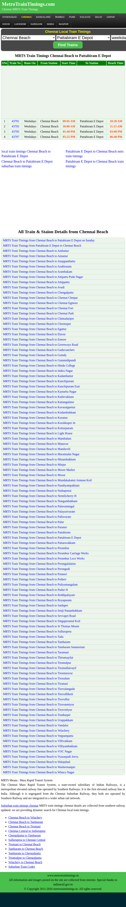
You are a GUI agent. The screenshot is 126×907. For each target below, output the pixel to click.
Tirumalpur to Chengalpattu (25, 857)
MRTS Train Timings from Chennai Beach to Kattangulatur (38, 402)
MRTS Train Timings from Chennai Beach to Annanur (35, 256)
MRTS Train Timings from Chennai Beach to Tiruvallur (36, 699)
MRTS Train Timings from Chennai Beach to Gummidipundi (39, 360)
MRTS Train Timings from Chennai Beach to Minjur (34, 464)
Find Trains (68, 45)
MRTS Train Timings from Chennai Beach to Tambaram (36, 641)
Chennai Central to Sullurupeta (26, 831)
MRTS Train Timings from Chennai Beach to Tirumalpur (37, 662)
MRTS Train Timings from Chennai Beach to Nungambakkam (40, 501)
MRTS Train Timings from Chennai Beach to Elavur (34, 334)
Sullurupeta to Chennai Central (26, 839)
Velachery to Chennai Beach (25, 862)
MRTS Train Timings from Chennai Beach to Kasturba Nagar (39, 391)
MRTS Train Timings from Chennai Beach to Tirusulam (36, 678)
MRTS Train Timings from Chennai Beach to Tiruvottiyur (37, 709)
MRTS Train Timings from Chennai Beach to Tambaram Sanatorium (44, 647)
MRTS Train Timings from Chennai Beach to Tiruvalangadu (39, 688)
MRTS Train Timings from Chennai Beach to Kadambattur (38, 376)
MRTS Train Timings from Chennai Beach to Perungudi (36, 568)
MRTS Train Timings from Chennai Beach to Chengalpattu (38, 292)
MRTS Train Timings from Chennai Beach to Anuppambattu (39, 261)
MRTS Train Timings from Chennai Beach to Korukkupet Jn (39, 422)
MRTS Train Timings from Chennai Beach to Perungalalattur (39, 563)
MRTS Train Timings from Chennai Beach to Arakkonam (37, 266)
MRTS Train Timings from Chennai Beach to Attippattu (36, 282)
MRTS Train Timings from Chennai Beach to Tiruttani (35, 683)
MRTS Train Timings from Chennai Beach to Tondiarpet (37, 714)
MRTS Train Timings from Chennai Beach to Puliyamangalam (40, 584)
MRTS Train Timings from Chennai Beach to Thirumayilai (38, 657)
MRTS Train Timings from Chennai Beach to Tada (33, 636)
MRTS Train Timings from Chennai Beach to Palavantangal (38, 506)
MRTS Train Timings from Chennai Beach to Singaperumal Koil (41, 621)
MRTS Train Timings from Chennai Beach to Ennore (34, 339)
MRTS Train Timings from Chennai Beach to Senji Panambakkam (42, 610)
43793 (15, 126)
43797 (15, 136)
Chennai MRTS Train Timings (20, 9)
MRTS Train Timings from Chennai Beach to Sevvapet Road (39, 615)
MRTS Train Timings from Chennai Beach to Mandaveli (36, 449)
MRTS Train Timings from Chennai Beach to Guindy (35, 355)
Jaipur (110, 17)
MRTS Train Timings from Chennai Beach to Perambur (36, 548)
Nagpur (63, 24)
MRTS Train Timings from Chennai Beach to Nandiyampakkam (41, 485)
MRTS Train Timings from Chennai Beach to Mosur (34, 475)
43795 (15, 131)
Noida (50, 24)
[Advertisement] (63, 92)
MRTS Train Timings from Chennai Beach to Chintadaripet (38, 318)
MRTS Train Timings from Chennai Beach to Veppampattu (38, 735)
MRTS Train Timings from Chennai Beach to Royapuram (37, 600)
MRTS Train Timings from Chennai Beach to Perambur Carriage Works (46, 553)
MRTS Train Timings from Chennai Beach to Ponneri (35, 574)
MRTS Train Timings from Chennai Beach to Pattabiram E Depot (42, 537)
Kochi (6, 24)
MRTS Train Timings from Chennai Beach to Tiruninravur (38, 673)
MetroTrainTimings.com (28, 4)
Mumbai (59, 17)
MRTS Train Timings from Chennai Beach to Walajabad (36, 761)
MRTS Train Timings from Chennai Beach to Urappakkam (38, 720)
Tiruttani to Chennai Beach (24, 844)
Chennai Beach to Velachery (25, 817)
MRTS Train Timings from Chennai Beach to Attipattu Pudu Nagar (43, 276)
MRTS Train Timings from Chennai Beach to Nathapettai (37, 490)
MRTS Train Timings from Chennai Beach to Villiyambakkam (40, 746)
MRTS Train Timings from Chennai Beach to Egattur (34, 329)
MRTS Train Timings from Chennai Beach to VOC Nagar (37, 751)
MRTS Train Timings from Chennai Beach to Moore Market (39, 469)
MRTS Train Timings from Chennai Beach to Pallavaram (37, 516)
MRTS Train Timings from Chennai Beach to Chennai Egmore (40, 303)
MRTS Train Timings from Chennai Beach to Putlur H (35, 589)
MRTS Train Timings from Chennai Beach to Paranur (35, 527)
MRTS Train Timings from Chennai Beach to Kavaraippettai (39, 407)
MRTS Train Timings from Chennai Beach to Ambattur (36, 250)
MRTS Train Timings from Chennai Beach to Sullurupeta (37, 631)
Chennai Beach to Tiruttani (24, 826)
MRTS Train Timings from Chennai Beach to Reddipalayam (39, 595)
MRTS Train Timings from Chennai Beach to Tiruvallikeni (38, 694)
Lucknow (20, 24)
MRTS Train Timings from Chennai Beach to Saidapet (35, 605)
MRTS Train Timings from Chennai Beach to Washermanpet (39, 767)
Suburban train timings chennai (19, 805)
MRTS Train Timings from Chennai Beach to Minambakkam (39, 459)
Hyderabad (9, 17)
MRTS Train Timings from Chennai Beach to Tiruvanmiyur (38, 704)
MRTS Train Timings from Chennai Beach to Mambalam (37, 438)
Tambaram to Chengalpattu (24, 853)
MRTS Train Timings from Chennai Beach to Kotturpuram (38, 428)
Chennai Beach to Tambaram (25, 822)
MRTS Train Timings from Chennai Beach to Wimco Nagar (38, 772)
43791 (15, 121)
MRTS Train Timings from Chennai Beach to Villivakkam (37, 741)
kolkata (85, 17)
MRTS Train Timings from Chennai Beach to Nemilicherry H (39, 495)
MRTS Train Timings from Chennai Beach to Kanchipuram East (41, 386)
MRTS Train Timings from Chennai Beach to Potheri (34, 579)
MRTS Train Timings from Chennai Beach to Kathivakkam (38, 396)
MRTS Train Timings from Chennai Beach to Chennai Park (38, 313)
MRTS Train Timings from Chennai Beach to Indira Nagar (38, 370)
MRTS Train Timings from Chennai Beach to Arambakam (37, 271)
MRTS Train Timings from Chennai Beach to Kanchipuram (38, 381)
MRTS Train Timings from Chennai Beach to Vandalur (35, 725)
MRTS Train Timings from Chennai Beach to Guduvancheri (38, 349)
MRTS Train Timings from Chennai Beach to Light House (37, 433)
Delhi (98, 17)
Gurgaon (36, 24)
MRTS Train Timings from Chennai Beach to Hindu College (39, 365)
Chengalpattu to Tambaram (24, 835)
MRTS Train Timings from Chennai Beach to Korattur (35, 417)
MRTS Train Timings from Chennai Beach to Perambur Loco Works (43, 558)
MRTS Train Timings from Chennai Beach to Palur (33, 522)
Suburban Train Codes (21, 866)
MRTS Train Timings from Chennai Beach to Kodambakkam (39, 412)
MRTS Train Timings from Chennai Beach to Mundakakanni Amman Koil (47, 480)
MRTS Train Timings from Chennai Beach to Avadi (34, 287)
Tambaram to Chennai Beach (25, 848)
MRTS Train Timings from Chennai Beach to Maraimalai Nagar (41, 454)
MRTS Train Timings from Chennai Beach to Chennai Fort (38, 308)
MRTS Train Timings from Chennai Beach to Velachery (36, 730)
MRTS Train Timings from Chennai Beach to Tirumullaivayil (39, 668)
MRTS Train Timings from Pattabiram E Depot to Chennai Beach (42, 245)
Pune (72, 17)
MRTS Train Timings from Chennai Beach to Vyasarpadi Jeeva (40, 756)
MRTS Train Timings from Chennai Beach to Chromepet (37, 323)
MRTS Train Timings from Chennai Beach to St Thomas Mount (41, 626)
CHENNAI (26, 17)
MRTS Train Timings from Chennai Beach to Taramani (36, 652)
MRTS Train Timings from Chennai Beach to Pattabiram (37, 532)
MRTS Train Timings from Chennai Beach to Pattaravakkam (39, 542)
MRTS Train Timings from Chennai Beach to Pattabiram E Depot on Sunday (49, 240)
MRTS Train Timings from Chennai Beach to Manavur (35, 443)
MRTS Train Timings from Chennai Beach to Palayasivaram (39, 511)
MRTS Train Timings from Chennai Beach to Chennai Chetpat (40, 297)
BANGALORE (43, 17)
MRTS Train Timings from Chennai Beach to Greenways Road (40, 344)
